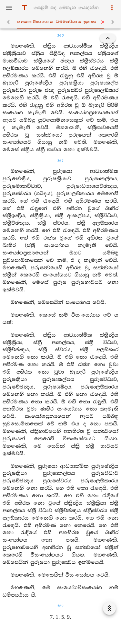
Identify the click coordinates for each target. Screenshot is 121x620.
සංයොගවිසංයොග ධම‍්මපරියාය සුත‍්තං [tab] (61, 22)
